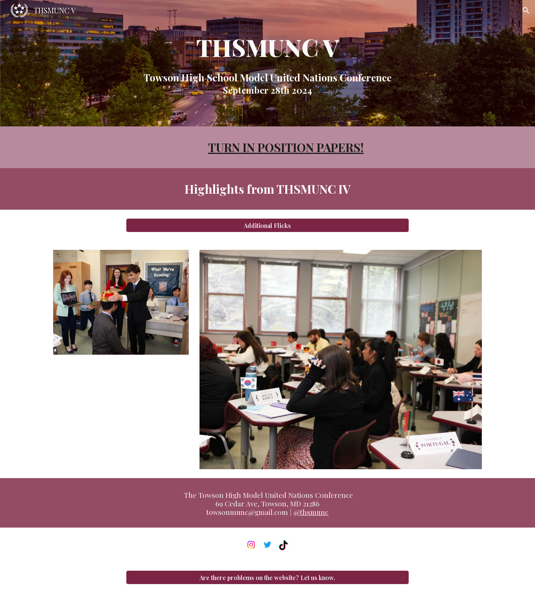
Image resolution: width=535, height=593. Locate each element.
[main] (267, 63)
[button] (526, 10)
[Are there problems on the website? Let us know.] (267, 577)
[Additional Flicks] (267, 225)
